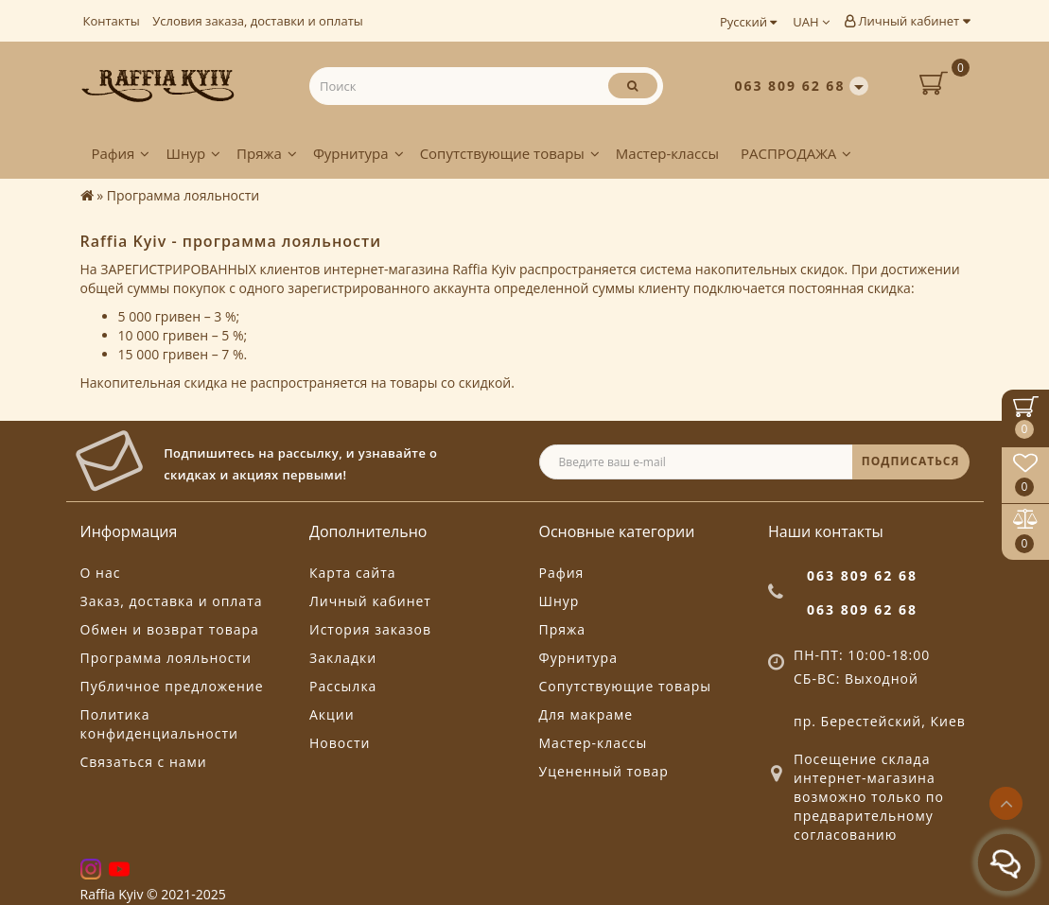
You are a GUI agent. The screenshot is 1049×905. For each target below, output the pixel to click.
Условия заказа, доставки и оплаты (257, 20)
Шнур (193, 153)
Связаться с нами (143, 762)
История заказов (370, 629)
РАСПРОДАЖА (796, 153)
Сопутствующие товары (510, 153)
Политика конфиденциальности (159, 723)
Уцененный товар (604, 771)
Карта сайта (352, 573)
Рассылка (342, 686)
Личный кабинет (907, 20)
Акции (332, 714)
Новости (339, 743)
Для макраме (586, 714)
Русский (748, 21)
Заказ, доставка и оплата (171, 601)
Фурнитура (358, 153)
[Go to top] (1006, 803)
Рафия (121, 153)
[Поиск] (632, 85)
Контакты (111, 20)
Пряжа (266, 153)
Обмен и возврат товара (169, 629)
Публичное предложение (172, 686)
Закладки (342, 658)
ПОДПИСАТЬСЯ (911, 461)
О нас (100, 573)
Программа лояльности (166, 658)
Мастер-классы (667, 153)
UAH (811, 21)
